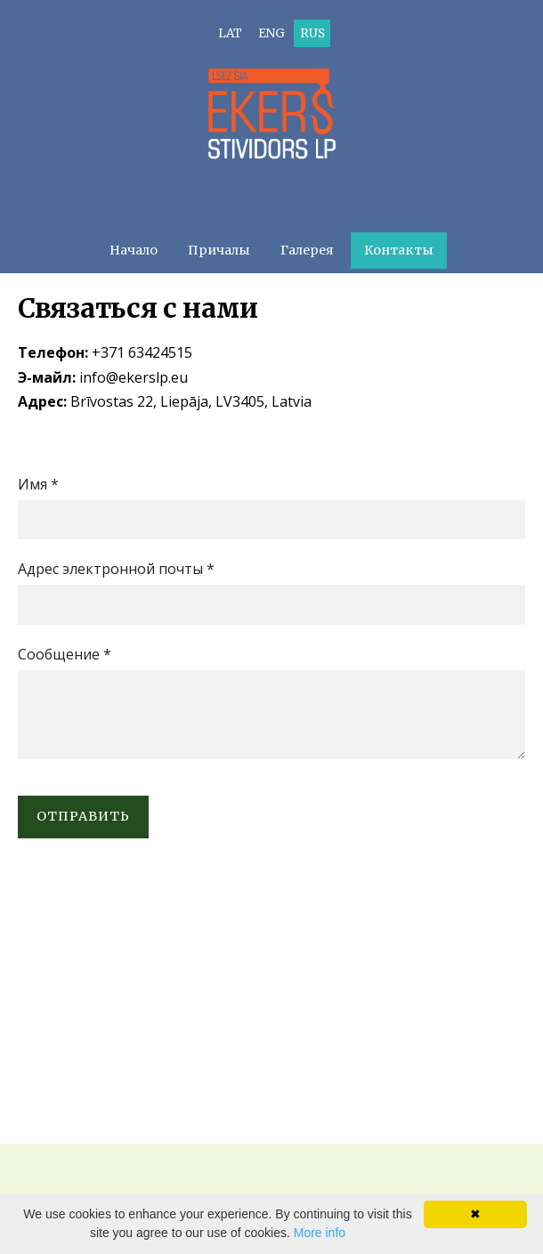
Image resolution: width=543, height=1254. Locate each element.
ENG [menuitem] (271, 33)
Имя (38, 484)
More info (319, 1233)
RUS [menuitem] (312, 33)
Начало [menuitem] (133, 250)
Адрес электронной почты (116, 568)
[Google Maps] (271, 1007)
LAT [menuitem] (230, 33)
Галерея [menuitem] (307, 250)
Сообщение (64, 654)
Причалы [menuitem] (219, 250)
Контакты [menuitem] (399, 250)
